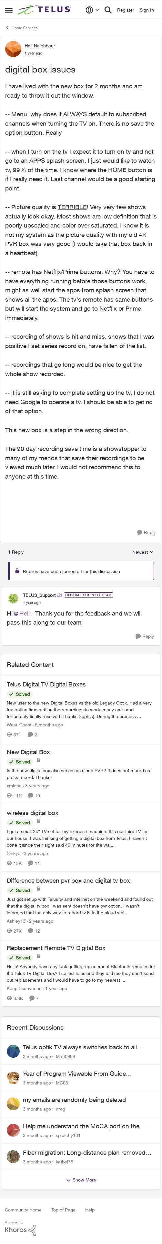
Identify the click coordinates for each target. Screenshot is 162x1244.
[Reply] (146, 532)
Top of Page (63, 1209)
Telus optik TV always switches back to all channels (80, 1047)
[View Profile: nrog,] (13, 1103)
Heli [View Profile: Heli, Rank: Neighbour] (28, 45)
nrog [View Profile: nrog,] (60, 1109)
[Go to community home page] (45, 10)
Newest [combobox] (143, 552)
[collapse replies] (81, 590)
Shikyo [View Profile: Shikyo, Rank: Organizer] (13, 853)
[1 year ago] (55, 988)
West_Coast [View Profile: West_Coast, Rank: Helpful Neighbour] (19, 724)
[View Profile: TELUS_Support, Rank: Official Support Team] (13, 598)
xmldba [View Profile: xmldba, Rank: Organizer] (14, 785)
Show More (81, 1180)
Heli (24, 613)
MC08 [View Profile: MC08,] (62, 1082)
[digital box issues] (32, 603)
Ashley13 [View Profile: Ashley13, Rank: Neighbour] (16, 920)
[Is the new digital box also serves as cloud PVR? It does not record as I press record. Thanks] (81, 774)
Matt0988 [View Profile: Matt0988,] (65, 1056)
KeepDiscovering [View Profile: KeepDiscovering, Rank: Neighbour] (24, 988)
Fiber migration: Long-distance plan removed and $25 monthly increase (84, 1153)
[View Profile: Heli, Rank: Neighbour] (13, 49)
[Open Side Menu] (9, 10)
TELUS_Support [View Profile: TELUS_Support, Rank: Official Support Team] (39, 595)
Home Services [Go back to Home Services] (21, 27)
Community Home (23, 1209)
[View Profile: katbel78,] (13, 1156)
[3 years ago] (36, 785)
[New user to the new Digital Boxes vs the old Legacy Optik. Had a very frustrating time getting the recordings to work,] (81, 709)
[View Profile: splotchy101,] (13, 1130)
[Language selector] (92, 10)
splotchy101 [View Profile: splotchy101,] (68, 1135)
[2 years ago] (40, 920)
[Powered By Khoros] (81, 1228)
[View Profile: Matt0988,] (13, 1051)
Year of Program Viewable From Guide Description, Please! (74, 1074)
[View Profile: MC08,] (13, 1077)
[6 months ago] (48, 724)
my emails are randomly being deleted (74, 1099)
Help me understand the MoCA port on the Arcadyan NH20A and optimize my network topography (81, 1126)
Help (90, 1209)
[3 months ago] (37, 1056)
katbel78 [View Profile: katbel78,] (64, 1161)
